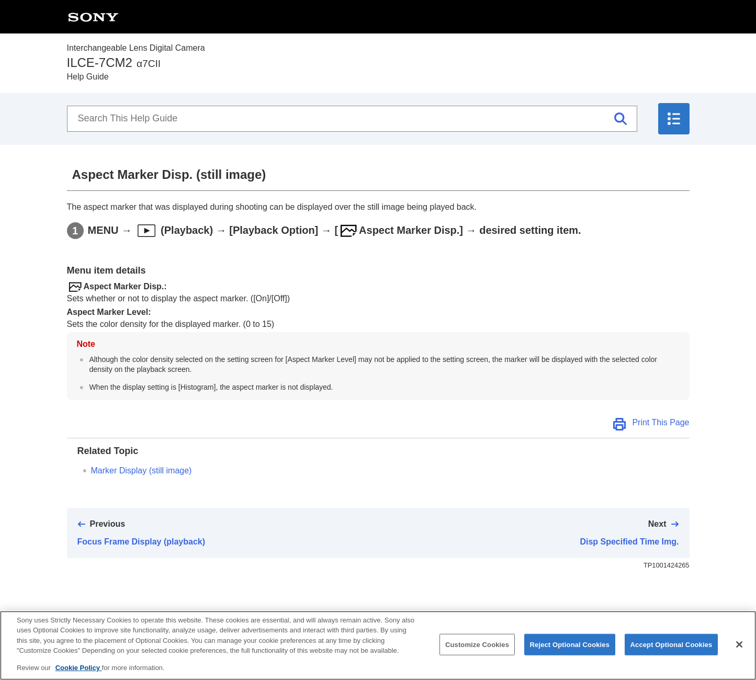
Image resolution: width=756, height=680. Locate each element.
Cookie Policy (78, 676)
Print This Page (660, 422)
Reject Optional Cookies (570, 652)
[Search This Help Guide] (352, 119)
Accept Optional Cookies (671, 652)
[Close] (739, 652)
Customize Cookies (477, 652)
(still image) (141, 470)
